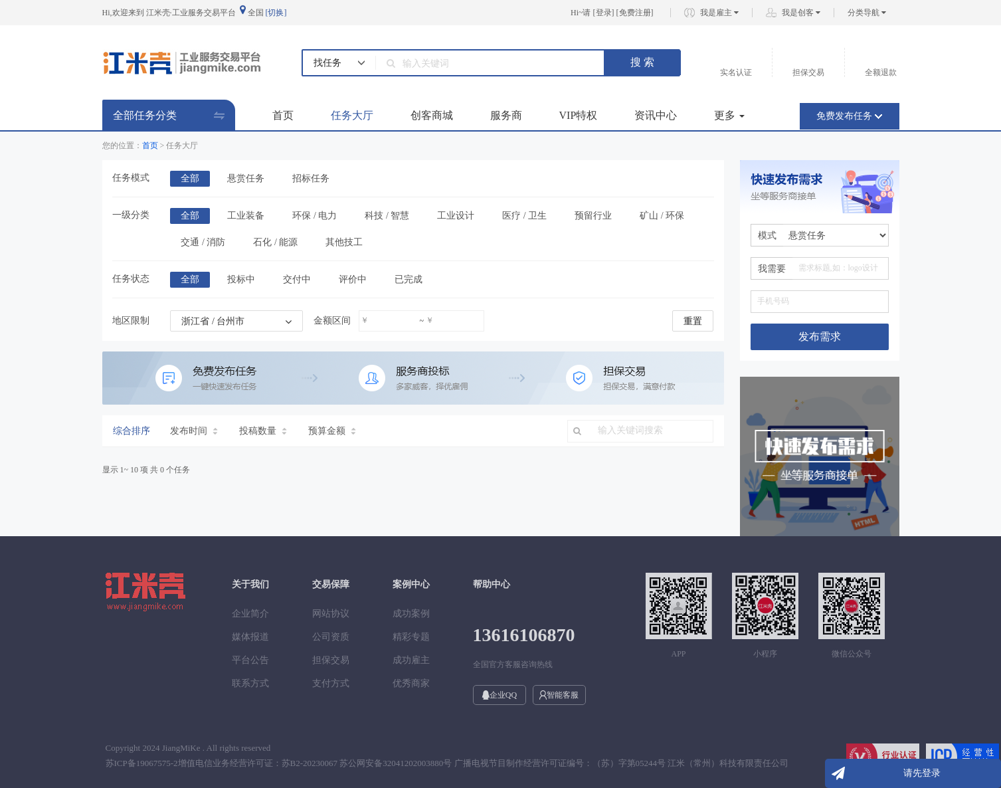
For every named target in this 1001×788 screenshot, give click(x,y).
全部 (190, 178)
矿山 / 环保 (662, 216)
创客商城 (431, 115)
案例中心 (411, 584)
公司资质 (330, 637)
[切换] (276, 12)
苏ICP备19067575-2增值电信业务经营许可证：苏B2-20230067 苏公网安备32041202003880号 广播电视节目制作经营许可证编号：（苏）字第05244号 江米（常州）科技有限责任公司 (447, 763)
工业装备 (245, 216)
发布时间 (194, 431)
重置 (692, 321)
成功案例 (411, 614)
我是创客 (801, 12)
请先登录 (922, 773)
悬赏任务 (245, 178)
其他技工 (344, 242)
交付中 (297, 279)
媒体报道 (250, 637)
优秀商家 (411, 683)
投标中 (241, 279)
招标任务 (310, 178)
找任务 (327, 63)
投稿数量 (263, 431)
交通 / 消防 (203, 242)
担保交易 (330, 660)
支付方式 (330, 683)
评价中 (353, 279)
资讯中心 (655, 115)
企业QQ (499, 695)
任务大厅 (352, 115)
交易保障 (330, 584)
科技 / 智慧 (387, 216)
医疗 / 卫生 (524, 216)
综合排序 (131, 431)
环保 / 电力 (314, 216)
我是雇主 (719, 12)
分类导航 (867, 12)
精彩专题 (411, 637)
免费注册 (635, 12)
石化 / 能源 (275, 242)
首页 (283, 115)
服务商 (506, 115)
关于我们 (250, 584)
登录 (604, 12)
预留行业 (593, 216)
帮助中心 (491, 584)
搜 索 (642, 62)
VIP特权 (578, 115)
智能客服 (559, 695)
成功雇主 (411, 660)
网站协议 (330, 614)
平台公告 (250, 660)
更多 (729, 115)
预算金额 (332, 431)
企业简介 (250, 614)
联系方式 (250, 683)
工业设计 (455, 216)
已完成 (408, 279)
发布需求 (819, 336)
